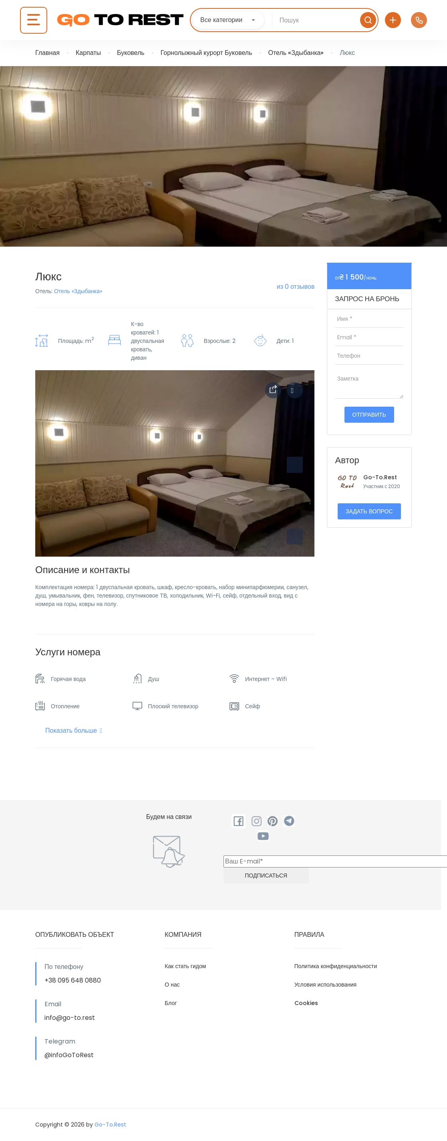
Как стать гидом (185, 966)
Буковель (131, 53)
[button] (295, 537)
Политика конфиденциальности (335, 966)
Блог (171, 1003)
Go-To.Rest (380, 477)
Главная (47, 53)
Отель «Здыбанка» (296, 53)
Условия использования (325, 985)
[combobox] (228, 20)
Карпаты (88, 53)
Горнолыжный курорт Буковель (206, 53)
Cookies (306, 1003)
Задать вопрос (369, 511)
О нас (172, 985)
